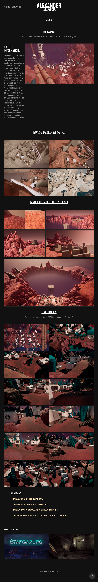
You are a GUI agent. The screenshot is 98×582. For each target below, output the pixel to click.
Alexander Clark (49, 7)
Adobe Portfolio (53, 572)
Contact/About (16, 7)
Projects (7, 7)
